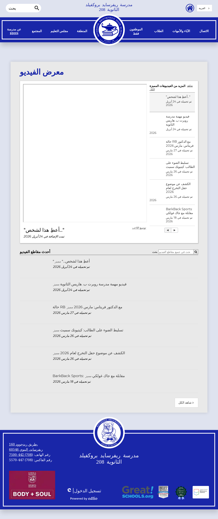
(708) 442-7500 (21, 454)
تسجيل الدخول (84, 490)
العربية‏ (202, 8)
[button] (14, 32)
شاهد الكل (186, 402)
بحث (154, 252)
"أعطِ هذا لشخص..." (44, 230)
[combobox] (204, 8)
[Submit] (195, 251)
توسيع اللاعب (139, 227)
